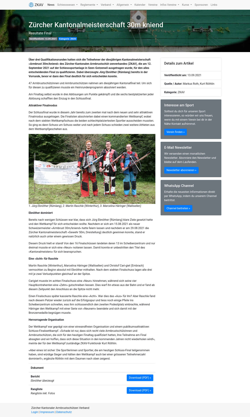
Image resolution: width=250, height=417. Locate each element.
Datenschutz (64, 412)
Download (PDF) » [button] (140, 377)
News (50, 4)
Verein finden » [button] (175, 132)
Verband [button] (106, 4)
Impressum (47, 412)
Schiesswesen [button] (66, 4)
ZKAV (36, 4)
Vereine (152, 4)
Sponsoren (201, 4)
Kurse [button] (186, 4)
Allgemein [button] (123, 4)
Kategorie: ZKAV (67, 38)
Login (34, 412)
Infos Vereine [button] (168, 4)
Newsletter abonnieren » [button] (181, 170)
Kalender (140, 4)
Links (214, 4)
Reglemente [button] (88, 4)
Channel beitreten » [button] (178, 208)
